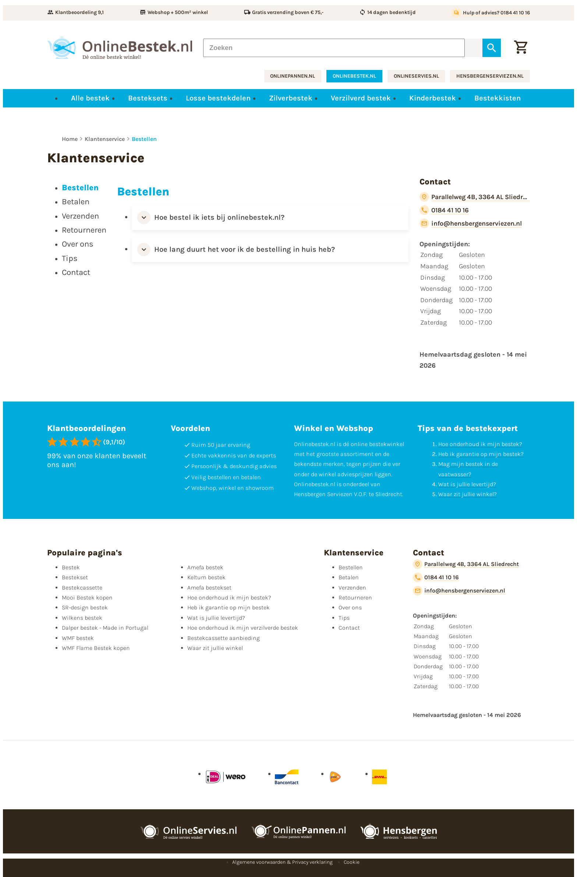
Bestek (71, 567)
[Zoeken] (333, 48)
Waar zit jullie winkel (215, 647)
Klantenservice (105, 138)
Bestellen (144, 138)
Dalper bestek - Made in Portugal (105, 627)
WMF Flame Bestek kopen (96, 647)
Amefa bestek (205, 567)
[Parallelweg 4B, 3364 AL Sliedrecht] (475, 197)
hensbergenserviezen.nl (490, 76)
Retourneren (355, 597)
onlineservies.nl (416, 76)
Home (70, 138)
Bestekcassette (82, 587)
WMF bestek (78, 637)
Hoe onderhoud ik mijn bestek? (480, 444)
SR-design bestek (85, 607)
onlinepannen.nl (292, 76)
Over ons (350, 607)
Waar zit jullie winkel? (467, 494)
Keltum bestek (206, 577)
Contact (349, 627)
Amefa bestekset (209, 587)
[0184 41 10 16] (444, 210)
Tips (344, 617)
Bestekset (75, 577)
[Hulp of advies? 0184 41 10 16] (491, 13)
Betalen (349, 577)
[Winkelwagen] (520, 48)
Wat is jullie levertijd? (467, 484)
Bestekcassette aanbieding (223, 637)
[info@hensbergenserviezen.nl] (471, 223)
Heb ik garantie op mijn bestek (228, 607)
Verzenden (352, 587)
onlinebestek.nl (354, 76)
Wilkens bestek (82, 617)
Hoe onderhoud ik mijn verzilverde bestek (242, 627)
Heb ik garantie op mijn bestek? (481, 453)
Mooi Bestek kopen (87, 597)
